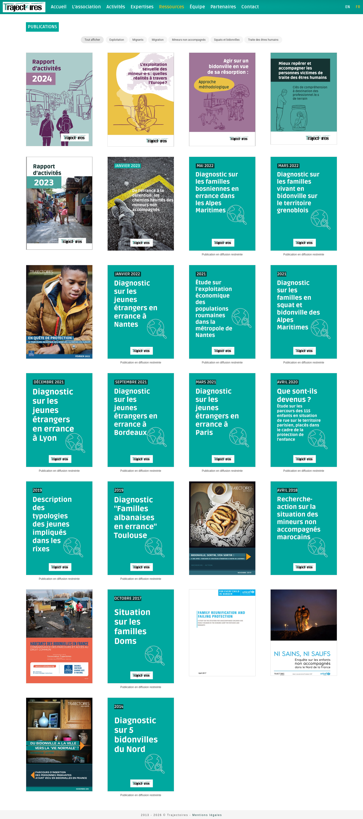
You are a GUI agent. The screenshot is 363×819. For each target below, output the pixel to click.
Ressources (171, 7)
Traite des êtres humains (263, 39)
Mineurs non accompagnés (189, 39)
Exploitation (117, 39)
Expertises (142, 7)
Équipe (197, 7)
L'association (86, 7)
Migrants (137, 39)
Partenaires (223, 7)
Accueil (58, 7)
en (347, 7)
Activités (115, 7)
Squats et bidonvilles (227, 39)
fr (358, 7)
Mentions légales (207, 815)
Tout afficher (92, 39)
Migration (158, 39)
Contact (250, 7)
